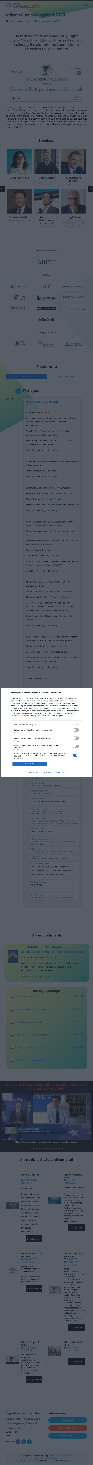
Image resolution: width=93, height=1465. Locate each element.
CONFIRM (29, 764)
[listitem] (46, 725)
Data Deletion (33, 772)
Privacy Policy (60, 772)
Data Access (46, 772)
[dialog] (46, 732)
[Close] (87, 693)
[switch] (76, 730)
